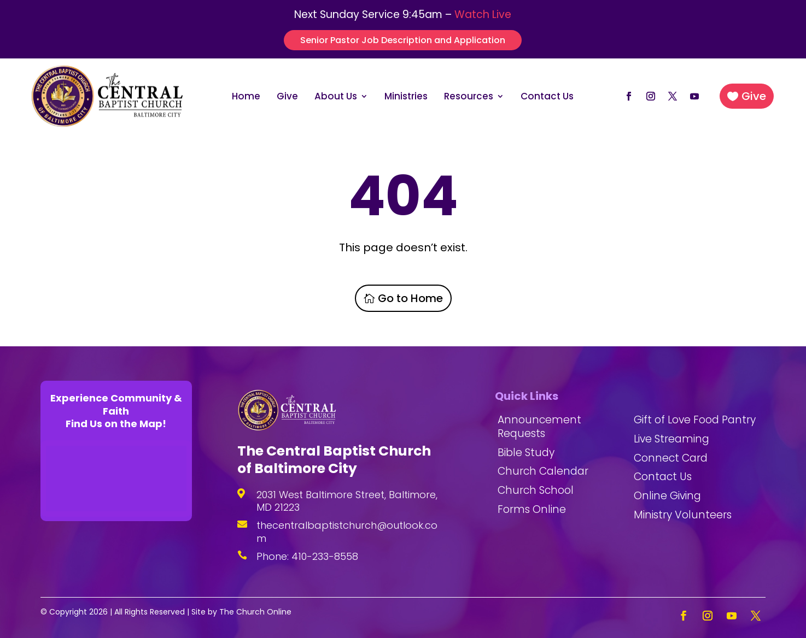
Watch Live (482, 14)
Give (287, 97)
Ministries (406, 97)
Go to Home (410, 298)
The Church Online (255, 611)
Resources (468, 97)
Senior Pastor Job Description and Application (402, 40)
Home (246, 97)
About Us (335, 97)
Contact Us (547, 97)
